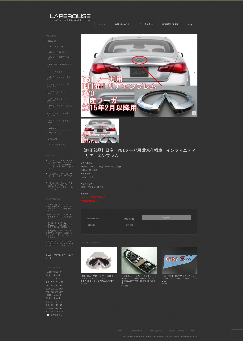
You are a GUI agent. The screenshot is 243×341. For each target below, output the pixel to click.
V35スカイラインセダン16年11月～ (59, 92)
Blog (190, 24)
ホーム (102, 24)
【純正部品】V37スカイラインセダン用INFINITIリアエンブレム (60, 176)
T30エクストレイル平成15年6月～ (59, 121)
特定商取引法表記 (170, 24)
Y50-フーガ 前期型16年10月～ (59, 65)
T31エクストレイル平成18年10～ (59, 114)
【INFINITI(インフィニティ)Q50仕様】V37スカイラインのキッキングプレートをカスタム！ (59, 207)
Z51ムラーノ (54, 128)
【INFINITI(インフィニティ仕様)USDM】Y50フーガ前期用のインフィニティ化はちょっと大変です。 (59, 234)
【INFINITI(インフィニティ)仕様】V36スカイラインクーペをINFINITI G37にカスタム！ (59, 243)
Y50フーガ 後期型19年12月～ (59, 58)
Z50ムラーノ (54, 133)
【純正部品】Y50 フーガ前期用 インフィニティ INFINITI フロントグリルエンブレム (60, 186)
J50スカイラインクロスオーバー (59, 107)
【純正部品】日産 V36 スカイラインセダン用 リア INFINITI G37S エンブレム (179, 278)
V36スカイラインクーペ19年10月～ (59, 100)
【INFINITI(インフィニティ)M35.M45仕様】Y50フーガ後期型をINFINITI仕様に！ (59, 225)
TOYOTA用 (52, 139)
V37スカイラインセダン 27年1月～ (59, 78)
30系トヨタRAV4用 (57, 144)
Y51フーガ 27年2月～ (58, 46)
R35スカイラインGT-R (59, 72)
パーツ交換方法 (146, 24)
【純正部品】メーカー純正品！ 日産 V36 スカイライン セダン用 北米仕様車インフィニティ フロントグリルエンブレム (60, 164)
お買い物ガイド (122, 24)
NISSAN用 (51, 41)
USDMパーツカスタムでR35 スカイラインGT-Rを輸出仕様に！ (59, 217)
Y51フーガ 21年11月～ (59, 52)
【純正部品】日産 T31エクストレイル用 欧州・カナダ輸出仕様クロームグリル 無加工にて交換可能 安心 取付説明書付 (139, 280)
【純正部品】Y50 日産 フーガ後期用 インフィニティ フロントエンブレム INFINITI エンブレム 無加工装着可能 (99, 278)
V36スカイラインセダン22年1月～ (59, 85)
